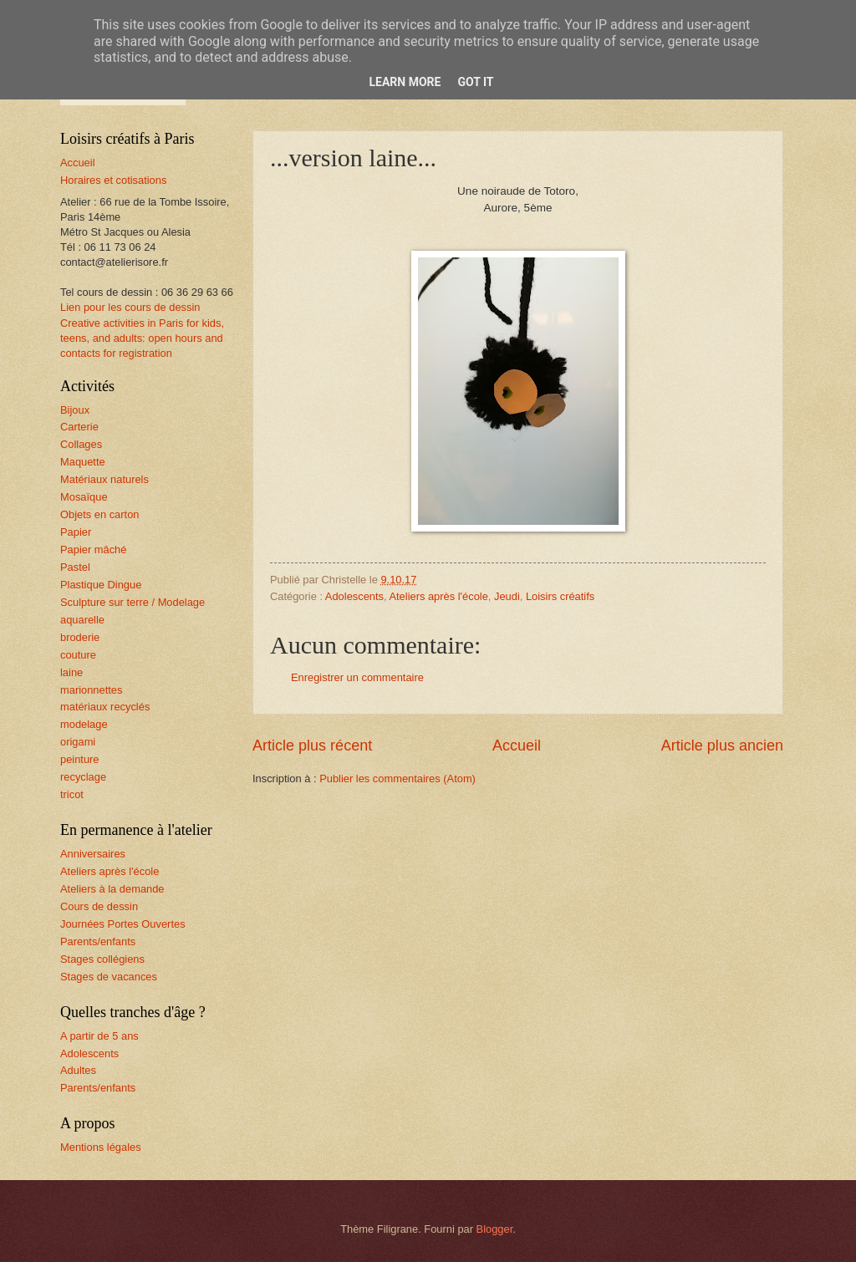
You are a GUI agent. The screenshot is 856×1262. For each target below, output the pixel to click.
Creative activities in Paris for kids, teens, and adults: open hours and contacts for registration (142, 338)
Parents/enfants (97, 941)
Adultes (78, 1070)
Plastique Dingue (100, 584)
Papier (75, 532)
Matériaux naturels (104, 479)
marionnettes (91, 690)
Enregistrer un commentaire (357, 677)
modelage (84, 724)
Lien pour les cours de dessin (130, 307)
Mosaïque (84, 497)
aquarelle (82, 619)
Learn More (405, 82)
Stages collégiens (102, 959)
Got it (475, 82)
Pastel (75, 567)
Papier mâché (93, 549)
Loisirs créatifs (560, 596)
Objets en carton (99, 514)
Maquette (82, 461)
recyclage (83, 777)
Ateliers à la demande (112, 889)
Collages (81, 444)
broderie (79, 637)
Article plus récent (312, 745)
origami (77, 741)
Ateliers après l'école (438, 596)
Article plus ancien (722, 745)
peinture (79, 759)
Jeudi (507, 596)
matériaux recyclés (105, 706)
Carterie (79, 426)
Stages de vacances (108, 976)
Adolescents (354, 596)
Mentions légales (100, 1147)
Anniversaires (92, 853)
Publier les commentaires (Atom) (397, 778)
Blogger (494, 1229)
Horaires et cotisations (113, 180)
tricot (72, 794)
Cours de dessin (99, 906)
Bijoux (74, 410)
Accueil (516, 745)
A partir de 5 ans (99, 1036)
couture (78, 655)
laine (71, 672)
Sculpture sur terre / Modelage (132, 602)
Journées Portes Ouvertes (123, 924)
